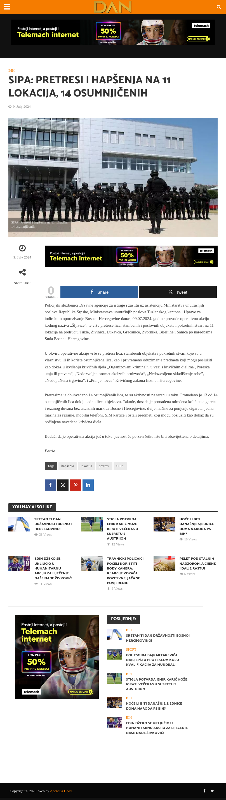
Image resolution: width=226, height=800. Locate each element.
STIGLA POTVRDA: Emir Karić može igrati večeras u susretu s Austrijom (123, 529)
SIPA (120, 466)
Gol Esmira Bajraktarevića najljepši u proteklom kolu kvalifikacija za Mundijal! (153, 661)
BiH (11, 70)
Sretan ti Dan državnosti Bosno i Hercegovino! (52, 524)
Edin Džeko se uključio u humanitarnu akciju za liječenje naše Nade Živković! (52, 572)
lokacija (86, 466)
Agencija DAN (61, 793)
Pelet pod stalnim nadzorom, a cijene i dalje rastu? (198, 564)
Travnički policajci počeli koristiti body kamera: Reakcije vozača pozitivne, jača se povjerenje (125, 572)
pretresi (104, 466)
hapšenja (67, 466)
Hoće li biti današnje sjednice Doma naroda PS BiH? (197, 527)
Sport (131, 651)
